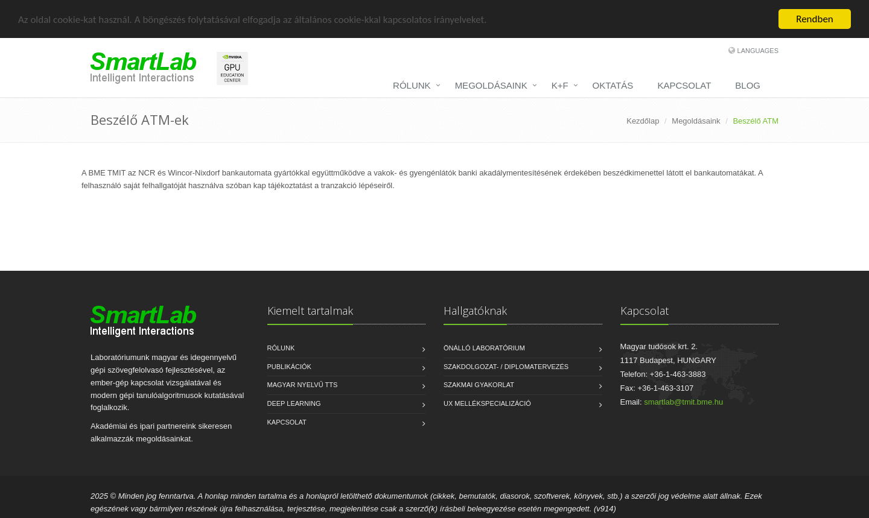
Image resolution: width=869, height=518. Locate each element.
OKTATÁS (613, 85)
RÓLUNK (412, 85)
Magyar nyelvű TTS (302, 384)
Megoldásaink (696, 120)
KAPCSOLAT (684, 85)
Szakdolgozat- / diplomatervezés (506, 366)
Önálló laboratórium (484, 348)
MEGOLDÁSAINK (491, 85)
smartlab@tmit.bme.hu (683, 401)
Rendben (814, 19)
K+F (560, 85)
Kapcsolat (287, 422)
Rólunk (281, 348)
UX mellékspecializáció (487, 403)
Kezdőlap (642, 120)
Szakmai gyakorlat (479, 384)
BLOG (747, 85)
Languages (757, 50)
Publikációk (289, 366)
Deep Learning (294, 403)
